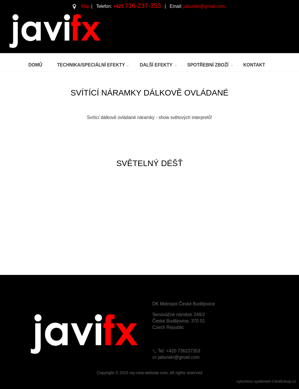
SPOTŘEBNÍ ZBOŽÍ (207, 64)
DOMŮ (35, 64)
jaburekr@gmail (199, 6)
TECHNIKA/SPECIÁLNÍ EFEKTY (91, 64)
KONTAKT (254, 64)
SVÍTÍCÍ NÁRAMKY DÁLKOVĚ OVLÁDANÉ (149, 92)
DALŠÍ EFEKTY (156, 64)
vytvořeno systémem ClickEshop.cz (266, 381)
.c (217, 6)
